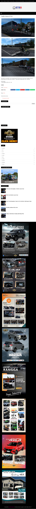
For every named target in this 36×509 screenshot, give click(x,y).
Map (3, 157)
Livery (3, 155)
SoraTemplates (11, 507)
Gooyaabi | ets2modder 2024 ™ (26, 507)
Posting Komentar (5, 98)
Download (5, 87)
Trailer (3, 162)
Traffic (4, 93)
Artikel (3, 148)
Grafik (3, 153)
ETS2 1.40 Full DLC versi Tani (12, 195)
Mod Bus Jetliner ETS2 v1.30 (12, 207)
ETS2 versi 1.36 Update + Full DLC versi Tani (15, 188)
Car (2, 151)
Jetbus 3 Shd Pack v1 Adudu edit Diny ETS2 (15, 213)
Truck (3, 164)
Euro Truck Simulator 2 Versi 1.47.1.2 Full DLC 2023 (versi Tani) (18, 201)
